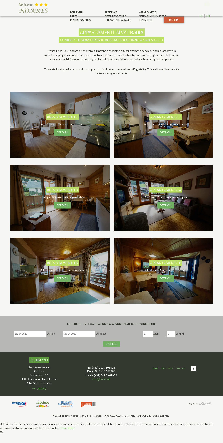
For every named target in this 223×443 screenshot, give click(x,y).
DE (201, 16)
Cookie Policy (67, 437)
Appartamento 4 (163, 207)
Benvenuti (76, 12)
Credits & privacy (160, 424)
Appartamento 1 (60, 134)
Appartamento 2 (163, 134)
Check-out (101, 342)
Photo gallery (162, 377)
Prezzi (74, 16)
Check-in (51, 342)
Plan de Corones (80, 20)
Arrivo (41, 397)
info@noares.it (101, 388)
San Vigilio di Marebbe (152, 16)
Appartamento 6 (163, 279)
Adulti (156, 342)
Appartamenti (148, 12)
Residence (111, 12)
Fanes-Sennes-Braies (118, 20)
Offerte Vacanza (115, 16)
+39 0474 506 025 (201, 4)
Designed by (192, 412)
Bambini (180, 342)
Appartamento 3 (60, 207)
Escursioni (145, 20)
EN (208, 16)
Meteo (181, 377)
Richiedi (173, 28)
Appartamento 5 (60, 279)
